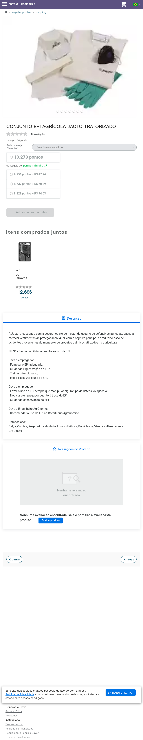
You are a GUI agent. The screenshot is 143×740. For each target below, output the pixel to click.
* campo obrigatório (16, 141)
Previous (8, 57)
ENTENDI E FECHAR (120, 692)
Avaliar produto (51, 520)
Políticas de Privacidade (19, 729)
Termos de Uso (14, 724)
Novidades (12, 716)
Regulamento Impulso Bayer (22, 733)
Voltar (14, 559)
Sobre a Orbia (14, 712)
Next (131, 57)
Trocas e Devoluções (18, 737)
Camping (40, 12)
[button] (136, 4)
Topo (128, 559)
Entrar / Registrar (22, 4)
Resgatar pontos (21, 12)
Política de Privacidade (20, 694)
